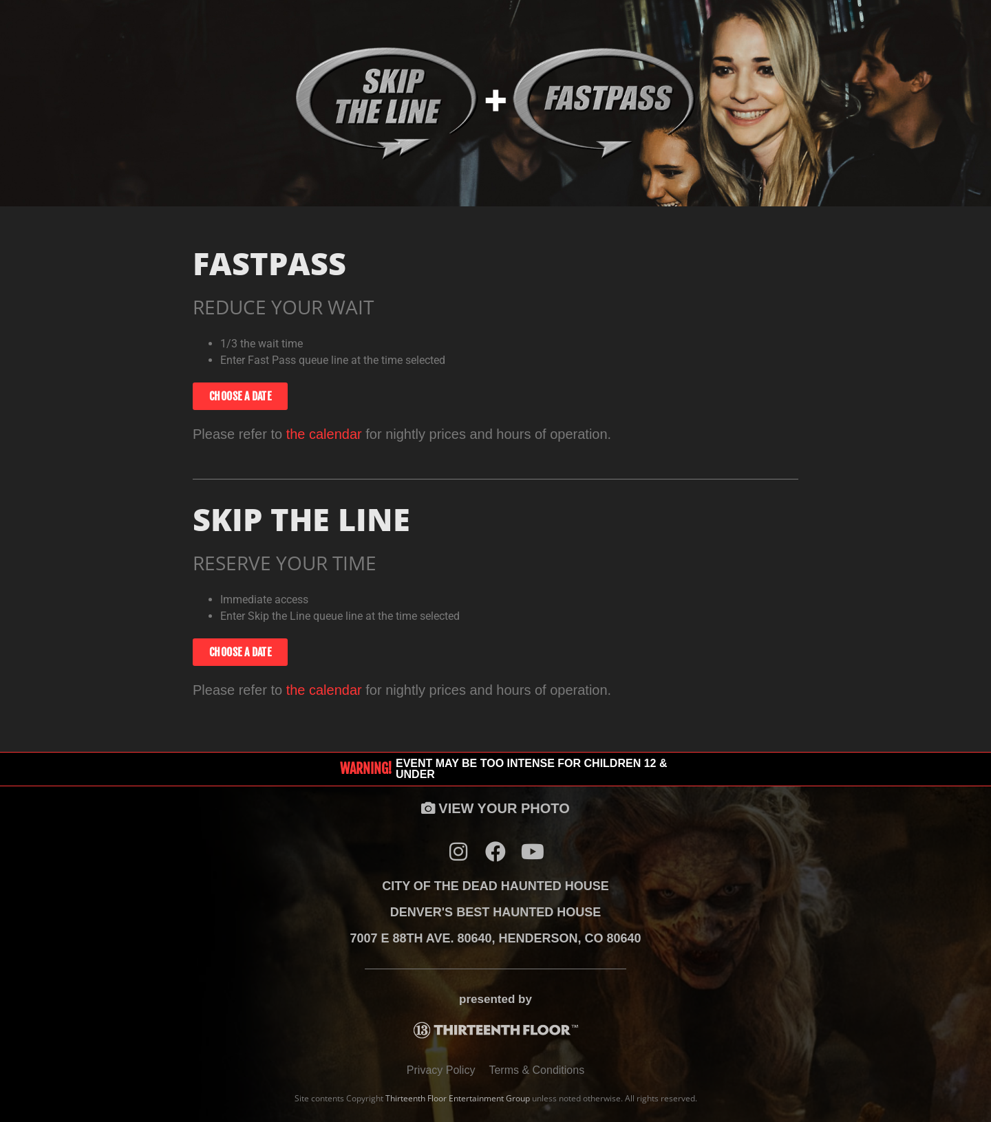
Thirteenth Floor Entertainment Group (457, 1098)
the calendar (324, 434)
